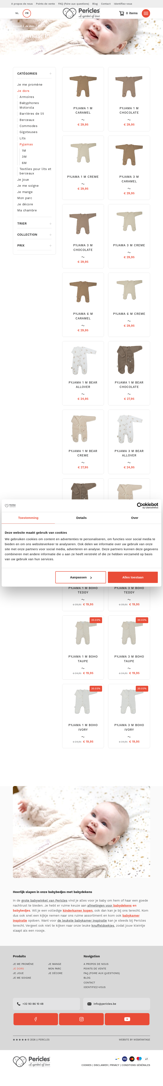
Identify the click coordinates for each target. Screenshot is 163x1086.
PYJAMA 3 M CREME (129, 258)
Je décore (25, 217)
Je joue (23, 192)
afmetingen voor (109, 918)
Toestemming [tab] (28, 517)
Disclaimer (101, 1077)
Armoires (27, 110)
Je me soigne (28, 198)
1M (24, 163)
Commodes (28, 139)
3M (24, 169)
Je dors (30, 38)
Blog (95, 3)
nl (17, 19)
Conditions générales (136, 1077)
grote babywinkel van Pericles (44, 913)
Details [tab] (81, 517)
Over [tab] (134, 517)
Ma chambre (27, 223)
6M (24, 176)
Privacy (114, 1077)
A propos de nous (22, 3)
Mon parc (24, 211)
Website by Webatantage (134, 1052)
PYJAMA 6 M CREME (129, 326)
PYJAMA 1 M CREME (83, 189)
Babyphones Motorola (29, 118)
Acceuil (17, 38)
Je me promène (30, 97)
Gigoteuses (28, 145)
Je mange (25, 205)
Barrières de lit (32, 126)
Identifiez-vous (123, 3)
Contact (106, 3)
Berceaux (27, 133)
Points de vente (45, 3)
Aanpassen (81, 577)
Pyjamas (26, 157)
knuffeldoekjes (102, 938)
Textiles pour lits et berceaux (35, 184)
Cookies (86, 1077)
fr (26, 19)
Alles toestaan (132, 577)
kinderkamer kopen (78, 923)
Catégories (34, 86)
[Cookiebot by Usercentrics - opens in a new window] (140, 505)
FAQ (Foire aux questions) (73, 3)
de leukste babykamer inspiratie (82, 933)
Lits (23, 151)
